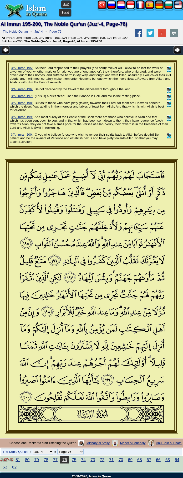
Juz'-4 (39, 31)
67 (149, 459)
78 (46, 459)
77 (55, 459)
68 (139, 459)
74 (83, 459)
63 (5, 467)
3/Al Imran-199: (22, 117)
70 (120, 459)
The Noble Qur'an (15, 31)
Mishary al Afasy (98, 443)
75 (74, 459)
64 (177, 459)
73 (93, 459)
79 (36, 459)
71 (111, 459)
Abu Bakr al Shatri (169, 443)
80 (27, 459)
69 (130, 459)
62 (14, 467)
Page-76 (55, 31)
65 (167, 459)
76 (64, 459)
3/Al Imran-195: (22, 68)
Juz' (66, 4)
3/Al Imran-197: (22, 96)
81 (17, 459)
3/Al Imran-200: (22, 134)
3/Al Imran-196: (22, 89)
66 (158, 459)
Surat (65, 12)
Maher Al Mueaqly (133, 443)
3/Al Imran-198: (22, 103)
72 (102, 459)
